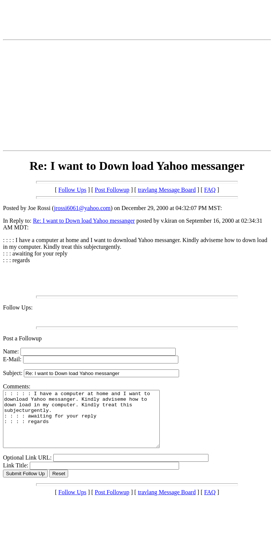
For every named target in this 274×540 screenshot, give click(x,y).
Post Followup (112, 190)
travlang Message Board (167, 190)
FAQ (210, 190)
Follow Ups (72, 190)
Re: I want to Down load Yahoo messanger (84, 220)
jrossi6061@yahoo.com (82, 208)
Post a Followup (22, 338)
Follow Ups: (18, 307)
